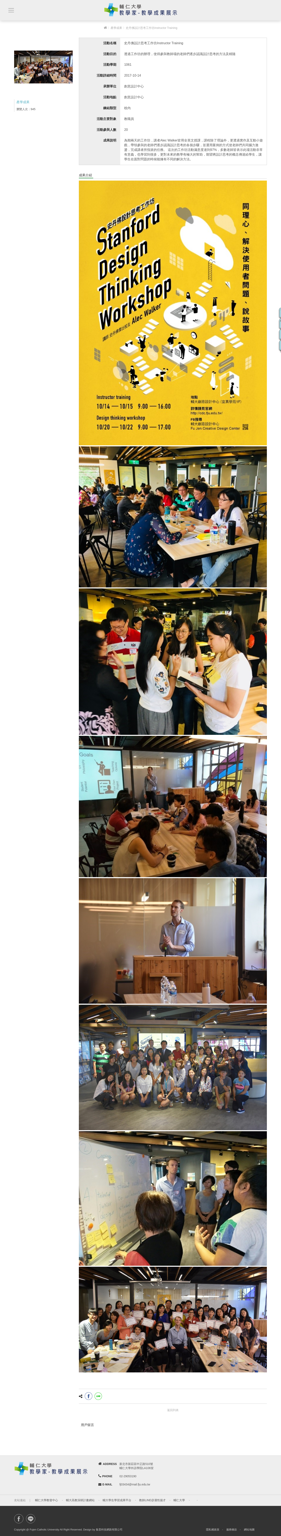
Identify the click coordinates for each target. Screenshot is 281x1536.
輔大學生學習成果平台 (117, 1500)
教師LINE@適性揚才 (152, 1500)
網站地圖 (249, 1529)
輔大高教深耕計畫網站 (80, 1500)
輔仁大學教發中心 (46, 1500)
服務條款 (231, 1529)
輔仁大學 (179, 1500)
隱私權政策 (212, 1529)
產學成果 (116, 27)
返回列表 (173, 1410)
